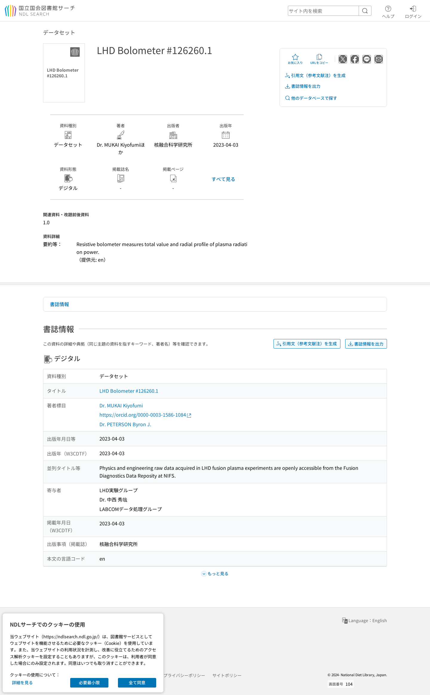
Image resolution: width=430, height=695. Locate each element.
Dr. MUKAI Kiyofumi (121, 405)
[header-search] (329, 11)
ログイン (413, 11)
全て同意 (137, 682)
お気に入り (295, 59)
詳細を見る (22, 682)
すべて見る (223, 178)
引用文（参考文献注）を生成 (315, 75)
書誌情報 (59, 304)
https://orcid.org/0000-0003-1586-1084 (145, 414)
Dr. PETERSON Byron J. (125, 424)
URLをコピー (319, 59)
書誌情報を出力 (302, 86)
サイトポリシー (227, 675)
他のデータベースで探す (311, 98)
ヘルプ (388, 11)
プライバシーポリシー (184, 675)
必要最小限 (89, 682)
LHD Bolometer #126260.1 (128, 390)
